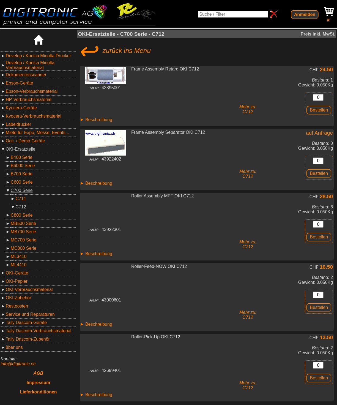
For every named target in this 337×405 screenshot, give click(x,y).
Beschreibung (98, 119)
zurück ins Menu (114, 50)
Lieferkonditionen (38, 392)
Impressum (38, 382)
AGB (38, 373)
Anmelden (304, 14)
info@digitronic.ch (18, 363)
